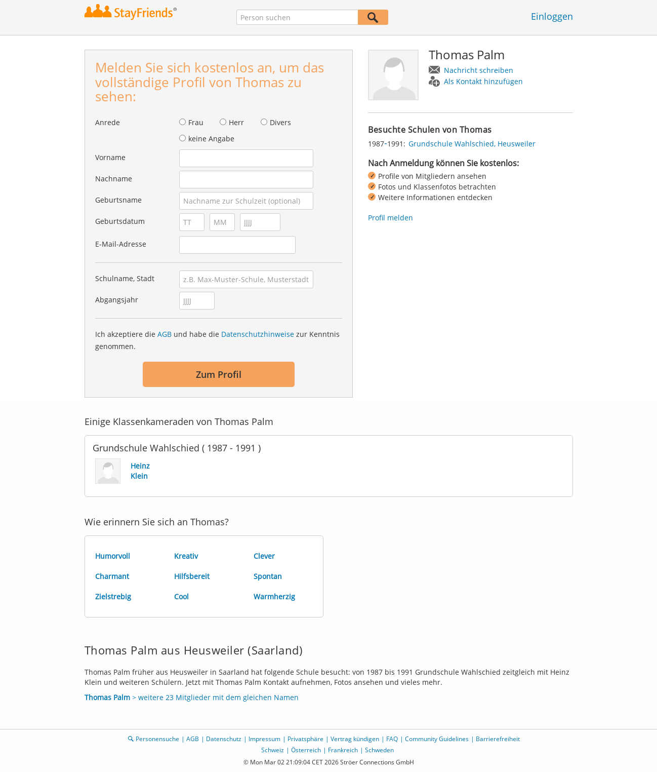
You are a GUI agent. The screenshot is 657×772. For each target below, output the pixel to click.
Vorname (110, 157)
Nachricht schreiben (478, 70)
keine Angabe (211, 138)
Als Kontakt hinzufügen (483, 81)
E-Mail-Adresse (120, 244)
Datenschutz (223, 739)
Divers (280, 122)
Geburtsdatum (120, 221)
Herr (236, 122)
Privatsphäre (305, 739)
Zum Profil (218, 374)
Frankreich (343, 750)
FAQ (392, 739)
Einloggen (552, 16)
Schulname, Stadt (124, 278)
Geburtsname (118, 200)
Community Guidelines (437, 739)
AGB (164, 334)
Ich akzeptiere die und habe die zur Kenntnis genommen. (217, 340)
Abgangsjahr (116, 299)
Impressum (264, 739)
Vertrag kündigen (355, 739)
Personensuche (157, 739)
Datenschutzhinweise (257, 334)
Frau (195, 122)
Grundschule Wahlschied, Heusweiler (472, 143)
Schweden (379, 750)
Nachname (113, 178)
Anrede (107, 122)
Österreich (306, 750)
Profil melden (390, 217)
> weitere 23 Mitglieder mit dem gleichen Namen (192, 697)
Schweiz (272, 750)
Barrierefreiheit (498, 739)
